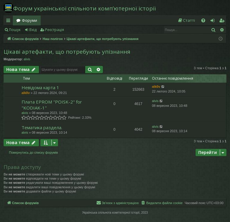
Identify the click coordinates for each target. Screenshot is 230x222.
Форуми (29, 20)
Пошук (15, 29)
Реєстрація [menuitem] (223, 21)
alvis (27, 59)
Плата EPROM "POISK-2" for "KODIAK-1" (52, 104)
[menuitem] (186, 20)
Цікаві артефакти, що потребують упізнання (67, 52)
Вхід (32, 29)
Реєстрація (54, 29)
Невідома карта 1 (40, 87)
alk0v (26, 93)
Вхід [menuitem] (214, 21)
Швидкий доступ (9, 21)
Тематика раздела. (42, 127)
